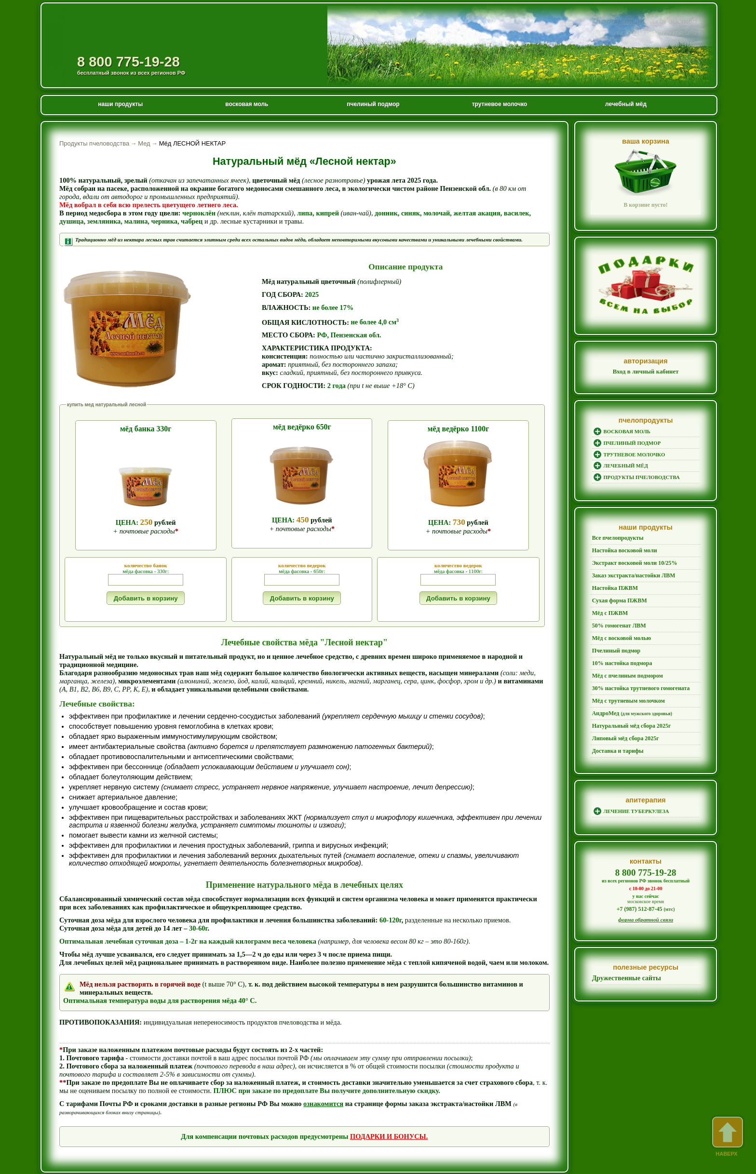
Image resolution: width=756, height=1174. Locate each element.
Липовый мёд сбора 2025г (622, 715)
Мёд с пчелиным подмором (624, 659)
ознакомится (323, 1085)
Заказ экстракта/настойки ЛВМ (629, 571)
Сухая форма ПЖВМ (617, 593)
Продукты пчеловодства (139, 28)
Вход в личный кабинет (646, 371)
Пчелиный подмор (614, 637)
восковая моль (246, 104)
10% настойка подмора (619, 648)
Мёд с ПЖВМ (608, 604)
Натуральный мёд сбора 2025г (627, 704)
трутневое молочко (499, 104)
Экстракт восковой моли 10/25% (630, 559)
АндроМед (628, 692)
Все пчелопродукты (615, 537)
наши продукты (120, 104)
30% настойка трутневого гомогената (636, 670)
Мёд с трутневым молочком (625, 681)
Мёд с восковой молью (618, 626)
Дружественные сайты (624, 951)
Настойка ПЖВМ (613, 582)
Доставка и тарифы (615, 726)
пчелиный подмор (373, 104)
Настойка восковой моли (621, 548)
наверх (726, 1137)
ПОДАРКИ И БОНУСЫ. (389, 1117)
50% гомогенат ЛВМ (616, 615)
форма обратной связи (645, 893)
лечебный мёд (626, 104)
